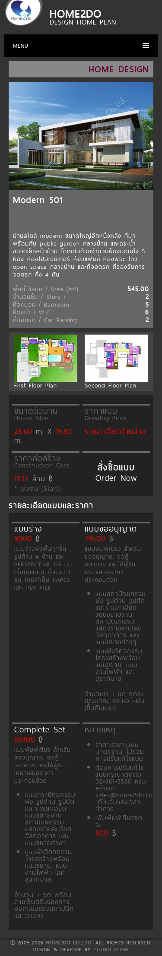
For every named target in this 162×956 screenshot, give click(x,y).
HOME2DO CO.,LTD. (69, 942)
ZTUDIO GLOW (111, 949)
